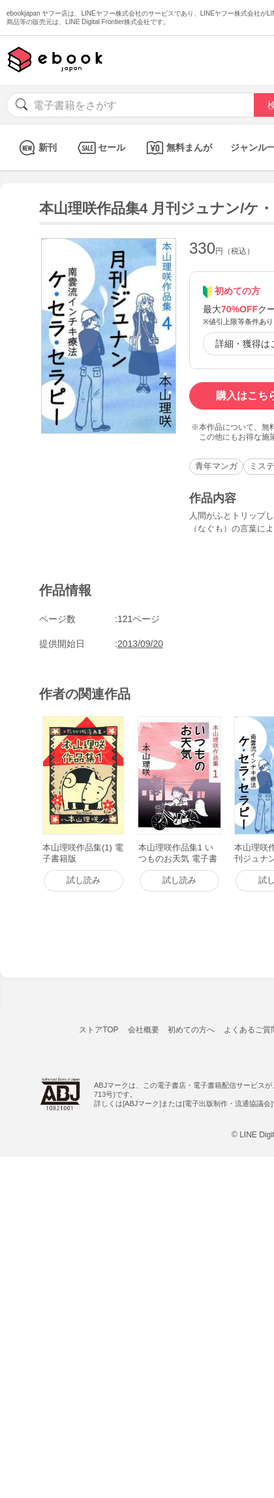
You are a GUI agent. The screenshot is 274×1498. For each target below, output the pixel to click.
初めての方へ (191, 1029)
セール (100, 147)
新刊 (36, 147)
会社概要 (143, 1029)
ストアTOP (98, 1029)
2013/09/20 (140, 643)
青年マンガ (216, 466)
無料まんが (178, 147)
